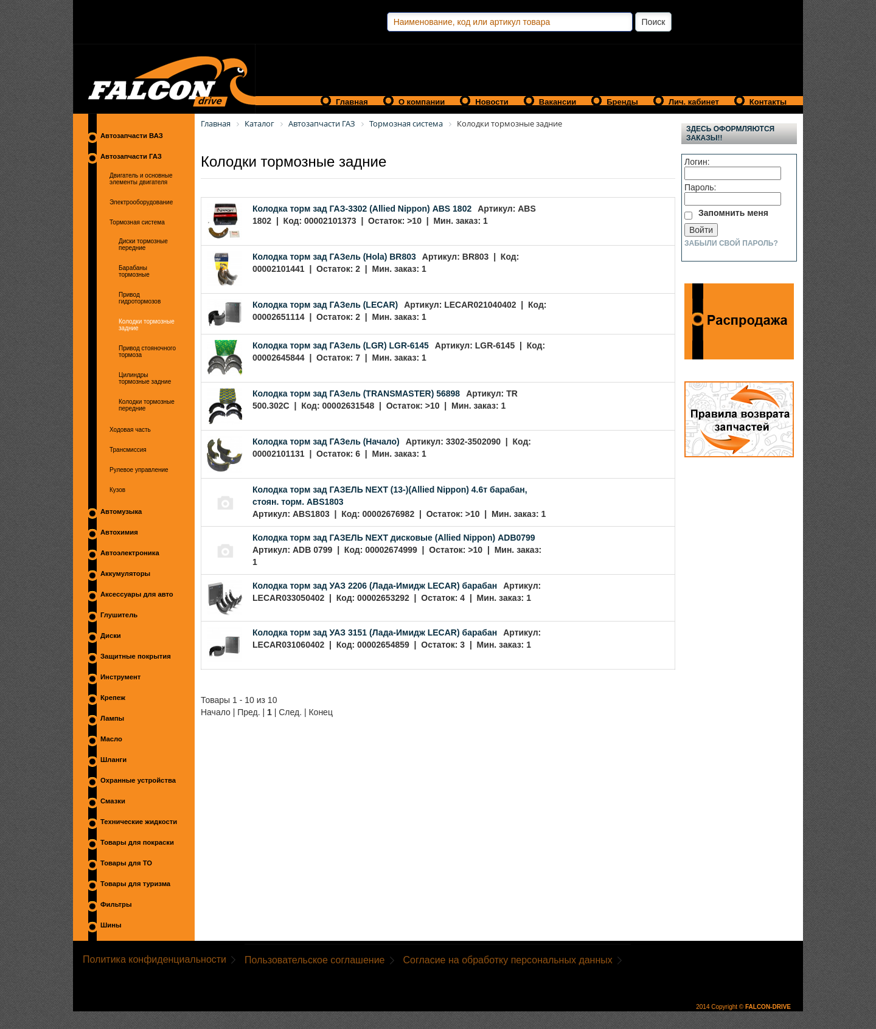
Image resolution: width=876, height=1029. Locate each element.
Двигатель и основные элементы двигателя (141, 178)
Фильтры (116, 904)
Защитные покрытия (135, 656)
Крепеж (112, 697)
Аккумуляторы (125, 573)
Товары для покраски (137, 842)
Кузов (117, 490)
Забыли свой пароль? (731, 243)
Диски (110, 635)
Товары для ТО (126, 863)
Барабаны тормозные (134, 271)
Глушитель (118, 614)
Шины (111, 925)
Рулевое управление (139, 469)
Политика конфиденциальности (154, 959)
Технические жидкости (138, 821)
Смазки (112, 801)
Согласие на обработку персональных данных (508, 960)
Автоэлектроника (129, 552)
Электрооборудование (141, 202)
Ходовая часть (130, 429)
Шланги (113, 759)
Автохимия (119, 532)
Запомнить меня (733, 213)
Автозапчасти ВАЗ (131, 135)
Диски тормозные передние (143, 244)
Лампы (112, 718)
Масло (111, 739)
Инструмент (120, 677)
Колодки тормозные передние (147, 405)
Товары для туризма (135, 883)
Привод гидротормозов (140, 298)
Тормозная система (137, 222)
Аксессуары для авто (136, 594)
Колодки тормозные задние (147, 324)
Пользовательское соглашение (314, 960)
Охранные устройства (138, 780)
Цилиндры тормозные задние (145, 378)
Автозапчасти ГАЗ (131, 156)
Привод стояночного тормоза (147, 351)
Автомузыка (121, 511)
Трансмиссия (128, 449)
